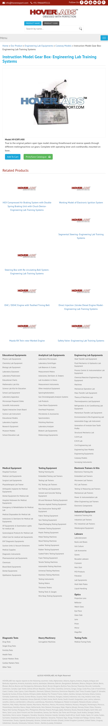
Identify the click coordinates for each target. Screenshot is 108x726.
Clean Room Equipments (47, 405)
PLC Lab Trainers (80, 484)
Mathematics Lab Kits (10, 384)
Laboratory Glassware (10, 372)
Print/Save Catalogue (38, 156)
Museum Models (8, 431)
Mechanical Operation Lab (84, 389)
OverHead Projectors (46, 409)
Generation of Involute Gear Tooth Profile (87, 427)
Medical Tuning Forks (82, 642)
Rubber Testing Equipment (48, 549)
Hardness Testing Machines (48, 575)
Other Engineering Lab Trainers (86, 501)
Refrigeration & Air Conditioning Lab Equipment (88, 407)
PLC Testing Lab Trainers (47, 484)
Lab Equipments (80, 580)
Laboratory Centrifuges (47, 363)
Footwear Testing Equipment (49, 528)
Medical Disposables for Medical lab (16, 514)
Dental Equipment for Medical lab (15, 496)
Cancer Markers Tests (10, 659)
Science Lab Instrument (11, 414)
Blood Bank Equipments (11, 567)
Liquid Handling (80, 588)
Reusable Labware (81, 559)
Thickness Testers (45, 587)
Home (5, 45)
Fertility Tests (7, 650)
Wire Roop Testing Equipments (50, 596)
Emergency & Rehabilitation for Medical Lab (18, 508)
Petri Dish (78, 567)
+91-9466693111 (40, 2)
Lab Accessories (80, 550)
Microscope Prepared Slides (13, 401)
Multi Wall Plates (81, 584)
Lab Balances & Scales (47, 367)
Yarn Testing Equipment (47, 520)
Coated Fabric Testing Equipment (51, 554)
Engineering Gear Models (84, 449)
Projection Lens (80, 598)
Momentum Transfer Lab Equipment (88, 413)
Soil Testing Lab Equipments (49, 489)
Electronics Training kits (83, 472)
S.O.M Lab (78, 437)
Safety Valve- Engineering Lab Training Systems (81, 340)
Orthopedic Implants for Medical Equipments (15, 490)
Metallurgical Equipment (84, 528)
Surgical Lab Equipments (12, 480)
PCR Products (79, 572)
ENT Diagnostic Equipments (13, 541)
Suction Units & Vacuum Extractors (16, 545)
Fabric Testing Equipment (48, 516)
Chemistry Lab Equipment (12, 363)
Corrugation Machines (46, 642)
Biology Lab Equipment (11, 367)
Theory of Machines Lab (83, 397)
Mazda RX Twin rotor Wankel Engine (27, 340)
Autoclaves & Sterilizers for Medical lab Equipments (17, 520)
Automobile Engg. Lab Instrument (87, 421)
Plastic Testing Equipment (48, 532)
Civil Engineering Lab (82, 445)
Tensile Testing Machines (48, 562)
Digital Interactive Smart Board (14, 409)
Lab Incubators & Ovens (47, 380)
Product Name (33, 23)
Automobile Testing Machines (49, 566)
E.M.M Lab (78, 441)
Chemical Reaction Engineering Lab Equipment (88, 379)
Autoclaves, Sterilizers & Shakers (51, 376)
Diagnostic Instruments (11, 554)
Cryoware (78, 563)
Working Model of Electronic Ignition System (81, 202)
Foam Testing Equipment (48, 558)
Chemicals (6, 562)
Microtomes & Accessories (48, 414)
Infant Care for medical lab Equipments (17, 537)
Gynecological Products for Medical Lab (17, 533)
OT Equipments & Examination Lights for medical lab (17, 527)
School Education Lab (10, 435)
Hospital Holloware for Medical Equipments (14, 501)
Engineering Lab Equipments (39, 45)
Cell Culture (79, 546)
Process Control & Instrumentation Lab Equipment (89, 371)
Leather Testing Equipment (48, 545)
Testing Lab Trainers (46, 480)
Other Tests (6, 667)
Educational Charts (9, 380)
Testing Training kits (46, 472)
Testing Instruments (46, 579)
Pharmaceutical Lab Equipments (14, 558)
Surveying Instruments (83, 462)
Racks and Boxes (80, 542)
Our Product (16, 45)
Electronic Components (83, 506)
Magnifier (78, 632)
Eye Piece (78, 611)
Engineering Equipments (83, 454)
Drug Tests (6, 642)
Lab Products (43, 401)
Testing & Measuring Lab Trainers (87, 489)
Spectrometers (44, 418)
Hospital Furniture (9, 472)
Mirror (76, 628)
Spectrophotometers (46, 393)
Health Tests (7, 654)
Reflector (77, 602)
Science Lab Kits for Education (14, 388)
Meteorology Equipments (48, 435)
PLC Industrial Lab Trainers (84, 524)
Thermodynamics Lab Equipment (87, 401)
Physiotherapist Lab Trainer (12, 484)
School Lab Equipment (11, 393)
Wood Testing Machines (47, 541)
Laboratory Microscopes (47, 359)
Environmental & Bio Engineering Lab (89, 417)
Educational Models (10, 418)
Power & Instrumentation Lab (85, 497)
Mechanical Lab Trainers (83, 493)
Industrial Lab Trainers (83, 520)
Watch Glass (79, 607)
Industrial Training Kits (83, 515)
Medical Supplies (9, 550)
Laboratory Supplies (10, 422)
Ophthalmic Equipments (11, 575)
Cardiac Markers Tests (10, 663)
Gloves (77, 555)
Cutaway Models (63, 45)
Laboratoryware (80, 538)
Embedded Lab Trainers (83, 476)
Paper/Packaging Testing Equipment (52, 524)
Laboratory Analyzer (46, 426)
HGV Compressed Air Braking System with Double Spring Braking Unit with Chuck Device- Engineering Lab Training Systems (27, 206)
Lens (76, 619)
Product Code (51, 23)
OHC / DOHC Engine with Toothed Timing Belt (27, 305)
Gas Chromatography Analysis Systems (53, 397)
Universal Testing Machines (48, 571)
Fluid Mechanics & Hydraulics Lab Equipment (87, 364)
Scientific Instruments (10, 405)
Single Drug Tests (9, 646)
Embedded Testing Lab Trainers (50, 476)
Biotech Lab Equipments (47, 431)
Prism (76, 624)
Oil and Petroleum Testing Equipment (52, 500)
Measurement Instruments (48, 384)
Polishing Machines (46, 422)
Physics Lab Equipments (11, 359)
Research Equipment (10, 426)
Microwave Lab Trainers (83, 480)
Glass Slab (78, 615)
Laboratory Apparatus (10, 397)
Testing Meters (44, 583)
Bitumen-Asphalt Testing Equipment (52, 504)
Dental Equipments (9, 571)
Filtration (78, 576)
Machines (78, 384)
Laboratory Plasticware (11, 376)
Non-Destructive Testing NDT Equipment (49, 510)
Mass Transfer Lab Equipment (85, 393)
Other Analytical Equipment (49, 388)
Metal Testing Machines (47, 537)
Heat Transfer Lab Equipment (85, 359)
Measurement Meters (46, 372)
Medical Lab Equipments (11, 476)
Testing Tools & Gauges (47, 592)
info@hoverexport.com (15, 2)
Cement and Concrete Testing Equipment (49, 494)
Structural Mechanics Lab (84, 432)
